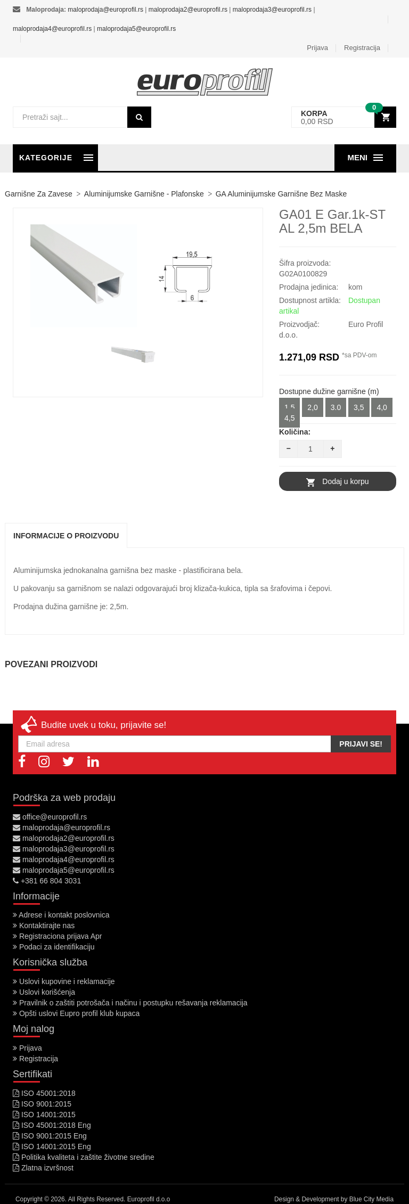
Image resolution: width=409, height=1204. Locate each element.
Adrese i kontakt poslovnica (61, 915)
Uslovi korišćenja (44, 992)
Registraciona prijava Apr (57, 936)
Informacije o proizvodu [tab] (66, 535)
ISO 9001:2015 (42, 1104)
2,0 (312, 407)
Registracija (362, 48)
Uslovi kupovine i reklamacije (64, 981)
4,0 (382, 407)
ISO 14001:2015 (44, 1114)
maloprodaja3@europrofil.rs (272, 9)
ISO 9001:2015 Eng (50, 1136)
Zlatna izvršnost (43, 1168)
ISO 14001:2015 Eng (52, 1146)
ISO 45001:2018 (44, 1093)
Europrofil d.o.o (148, 1199)
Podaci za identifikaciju (54, 947)
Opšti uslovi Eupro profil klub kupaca (76, 1013)
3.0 (336, 407)
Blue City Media (371, 1199)
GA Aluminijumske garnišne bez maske (281, 194)
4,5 (289, 418)
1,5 (289, 407)
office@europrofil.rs (50, 817)
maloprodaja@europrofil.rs (105, 9)
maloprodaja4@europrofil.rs (52, 28)
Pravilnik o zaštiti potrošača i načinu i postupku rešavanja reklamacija (130, 1002)
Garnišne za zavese (38, 194)
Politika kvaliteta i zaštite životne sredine (83, 1157)
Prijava (317, 48)
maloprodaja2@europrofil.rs (188, 9)
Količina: (294, 432)
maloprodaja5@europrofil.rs (136, 28)
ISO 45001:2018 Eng (52, 1125)
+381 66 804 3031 (47, 881)
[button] (343, 117)
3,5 (359, 407)
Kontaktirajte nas (44, 925)
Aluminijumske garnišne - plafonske (144, 194)
